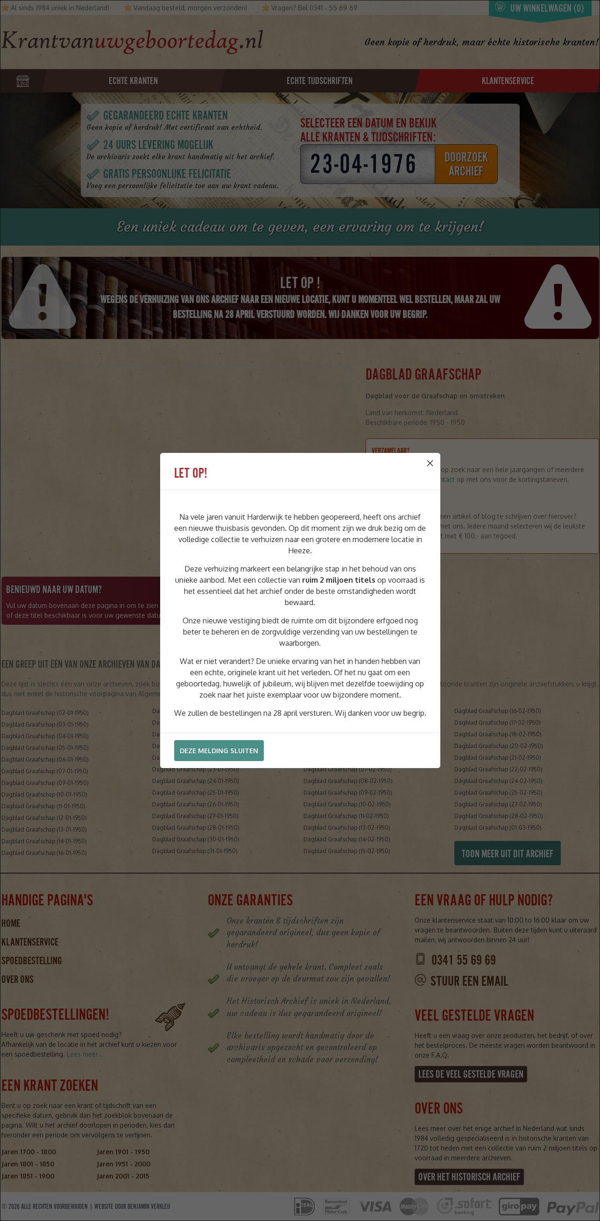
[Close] (430, 463)
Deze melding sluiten (219, 751)
